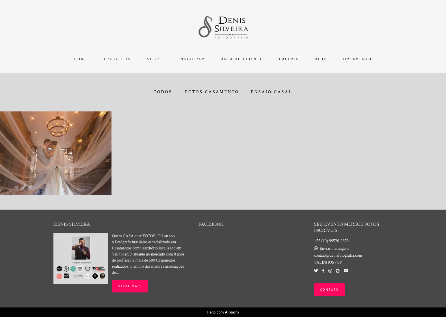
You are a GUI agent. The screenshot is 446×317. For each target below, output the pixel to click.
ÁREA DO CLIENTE (242, 59)
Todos (163, 92)
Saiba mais (130, 286)
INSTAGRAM (192, 59)
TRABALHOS (117, 59)
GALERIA (289, 59)
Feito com (223, 312)
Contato (329, 289)
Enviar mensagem (334, 249)
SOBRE (154, 59)
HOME (81, 59)
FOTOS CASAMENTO (212, 92)
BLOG (321, 59)
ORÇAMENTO (357, 59)
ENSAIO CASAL (271, 92)
